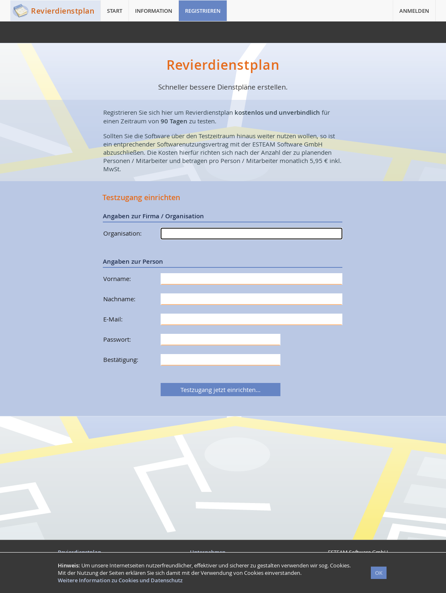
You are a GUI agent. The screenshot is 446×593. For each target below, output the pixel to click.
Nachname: (119, 299)
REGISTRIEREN (203, 10)
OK (378, 572)
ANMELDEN (414, 10)
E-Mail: (113, 319)
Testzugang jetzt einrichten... (220, 389)
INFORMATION (153, 10)
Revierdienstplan (62, 11)
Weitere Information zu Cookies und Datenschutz (120, 580)
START (114, 10)
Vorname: (117, 278)
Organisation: (122, 233)
